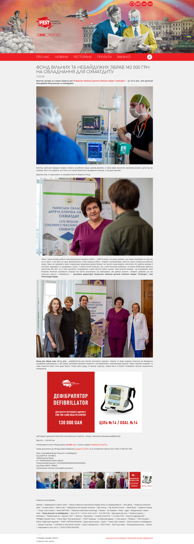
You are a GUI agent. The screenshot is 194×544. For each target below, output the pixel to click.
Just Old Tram (104, 513)
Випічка (79, 516)
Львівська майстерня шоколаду (84, 510)
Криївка (39, 505)
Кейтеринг (40, 516)
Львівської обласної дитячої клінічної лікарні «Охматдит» (99, 81)
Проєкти (104, 57)
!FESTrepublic (143, 519)
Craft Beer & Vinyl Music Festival (67, 525)
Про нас (43, 57)
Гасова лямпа (47, 508)
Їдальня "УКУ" (67, 516)
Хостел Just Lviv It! (89, 513)
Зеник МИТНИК (63, 510)
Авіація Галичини (45, 525)
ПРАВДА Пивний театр (45, 519)
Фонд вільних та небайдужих (55, 513)
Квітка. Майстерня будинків (47, 522)
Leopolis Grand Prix (102, 516)
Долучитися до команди (116, 538)
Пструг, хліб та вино (46, 510)
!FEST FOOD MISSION (69, 527)
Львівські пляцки (145, 508)
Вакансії (123, 57)
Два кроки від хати (119, 513)
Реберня (131, 519)
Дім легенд (101, 508)
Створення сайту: (42, 541)
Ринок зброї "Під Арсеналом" (69, 519)
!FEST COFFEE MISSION (71, 522)
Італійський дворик (105, 519)
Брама (102, 510)
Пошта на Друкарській (135, 516)
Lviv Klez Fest (118, 516)
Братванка (88, 516)
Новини (61, 57)
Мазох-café (60, 508)
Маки (121, 510)
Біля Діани (128, 505)
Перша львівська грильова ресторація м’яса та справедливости (95, 505)
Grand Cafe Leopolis (117, 522)
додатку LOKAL (82, 449)
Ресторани (83, 57)
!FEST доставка (118, 525)
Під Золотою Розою (116, 508)
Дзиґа (103, 522)
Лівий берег (131, 508)
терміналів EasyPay (99, 445)
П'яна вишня (121, 519)
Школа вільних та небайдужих (139, 522)
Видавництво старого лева (56, 505)
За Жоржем (111, 510)
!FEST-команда (89, 519)
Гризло (149, 525)
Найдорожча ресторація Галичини (81, 508)
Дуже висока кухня (91, 522)
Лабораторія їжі (53, 516)
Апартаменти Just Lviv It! (48, 527)
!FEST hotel (105, 525)
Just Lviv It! (74, 513)
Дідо (127, 510)
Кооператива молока (135, 525)
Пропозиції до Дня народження (140, 538)
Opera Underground (90, 525)
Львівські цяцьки (136, 513)
